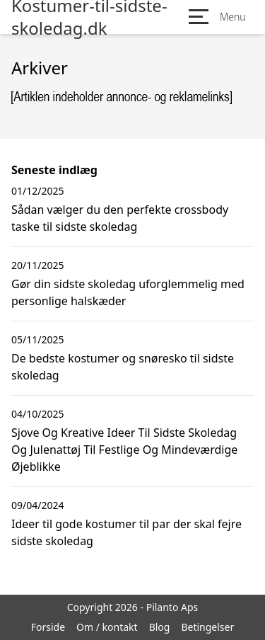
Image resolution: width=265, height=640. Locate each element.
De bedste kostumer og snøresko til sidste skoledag (122, 366)
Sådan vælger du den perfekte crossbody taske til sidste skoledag (119, 218)
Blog (159, 627)
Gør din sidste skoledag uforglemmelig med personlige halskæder (128, 292)
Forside (48, 627)
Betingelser (207, 627)
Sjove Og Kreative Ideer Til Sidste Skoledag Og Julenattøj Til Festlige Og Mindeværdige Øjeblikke (124, 449)
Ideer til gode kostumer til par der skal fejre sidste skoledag (126, 532)
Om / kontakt (107, 627)
